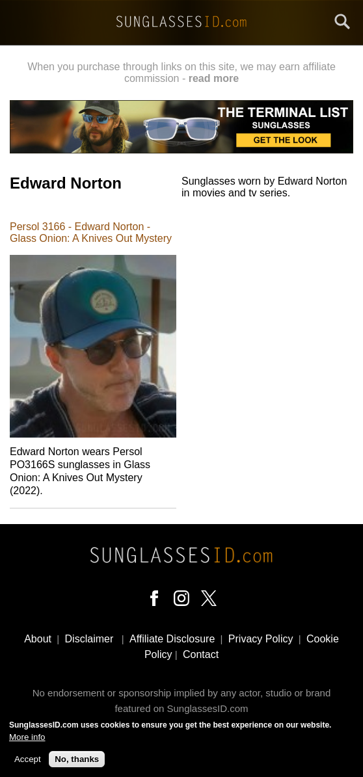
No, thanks (77, 764)
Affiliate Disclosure (172, 638)
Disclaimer (89, 638)
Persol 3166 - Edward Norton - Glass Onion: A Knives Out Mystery (91, 232)
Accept (27, 764)
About (37, 638)
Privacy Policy (260, 638)
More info (27, 741)
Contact (201, 654)
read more (214, 78)
